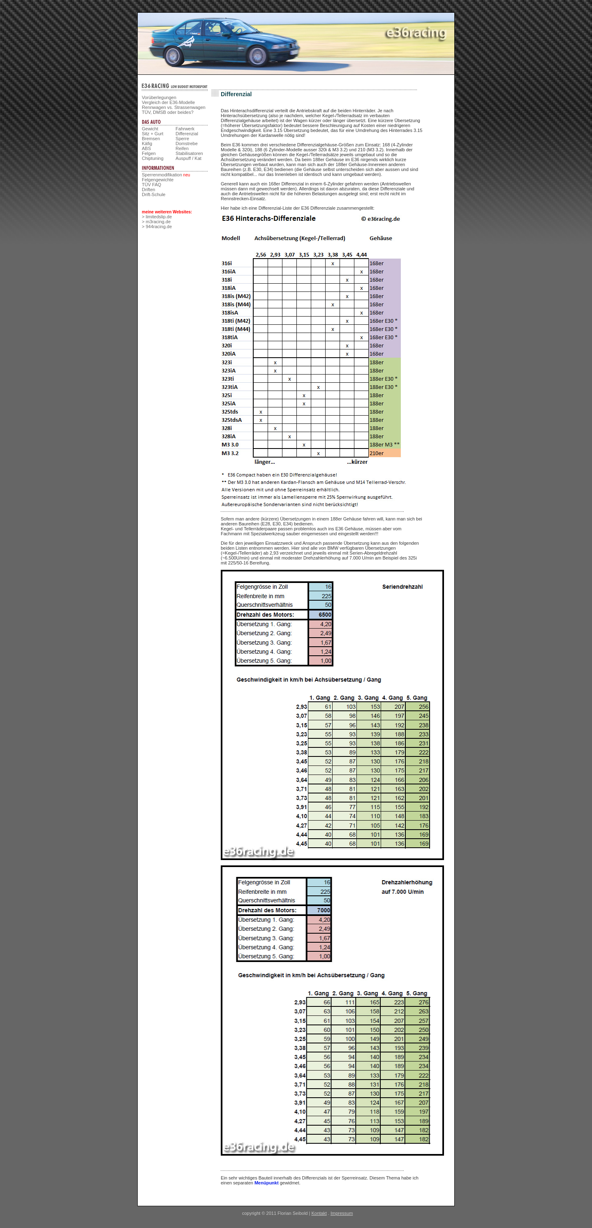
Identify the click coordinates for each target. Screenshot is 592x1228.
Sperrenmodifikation (162, 174)
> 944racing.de (157, 226)
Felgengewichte (157, 179)
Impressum (342, 1213)
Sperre (182, 138)
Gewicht (150, 128)
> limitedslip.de (157, 216)
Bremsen (151, 138)
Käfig (147, 143)
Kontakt (318, 1213)
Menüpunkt (266, 1182)
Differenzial (187, 133)
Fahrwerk (185, 128)
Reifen (182, 148)
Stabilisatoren (189, 153)
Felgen (149, 153)
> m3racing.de (156, 221)
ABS (146, 148)
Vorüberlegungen (159, 97)
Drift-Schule (153, 194)
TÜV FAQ (151, 184)
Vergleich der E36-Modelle (168, 102)
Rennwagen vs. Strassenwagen (174, 107)
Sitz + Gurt (152, 133)
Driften (148, 189)
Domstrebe (187, 143)
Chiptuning (153, 158)
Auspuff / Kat (188, 158)
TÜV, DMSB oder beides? (168, 112)
